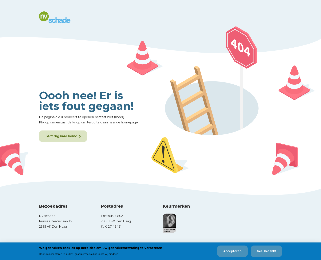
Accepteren (232, 251)
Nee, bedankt (266, 251)
